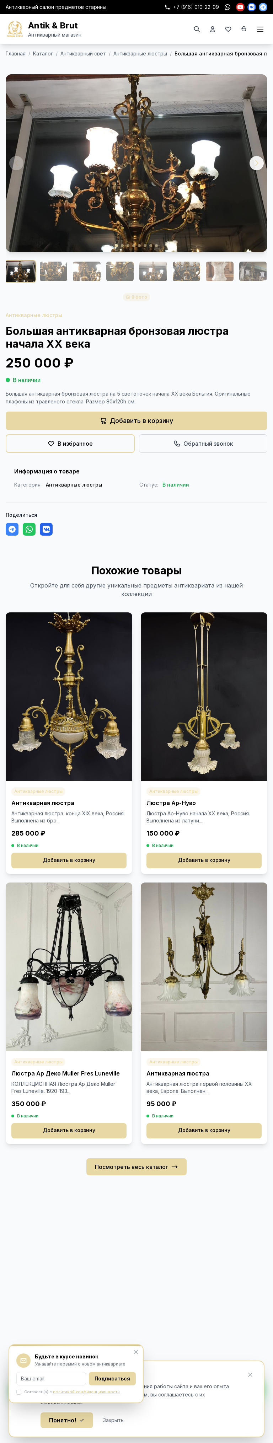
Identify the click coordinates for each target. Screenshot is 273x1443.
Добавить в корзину (69, 860)
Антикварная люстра (42, 802)
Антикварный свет (83, 53)
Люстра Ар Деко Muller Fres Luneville (65, 1073)
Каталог (43, 53)
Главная (16, 53)
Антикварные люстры (140, 53)
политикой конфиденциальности (86, 1391)
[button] (257, 163)
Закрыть (113, 1420)
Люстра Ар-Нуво (171, 802)
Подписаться (112, 1378)
